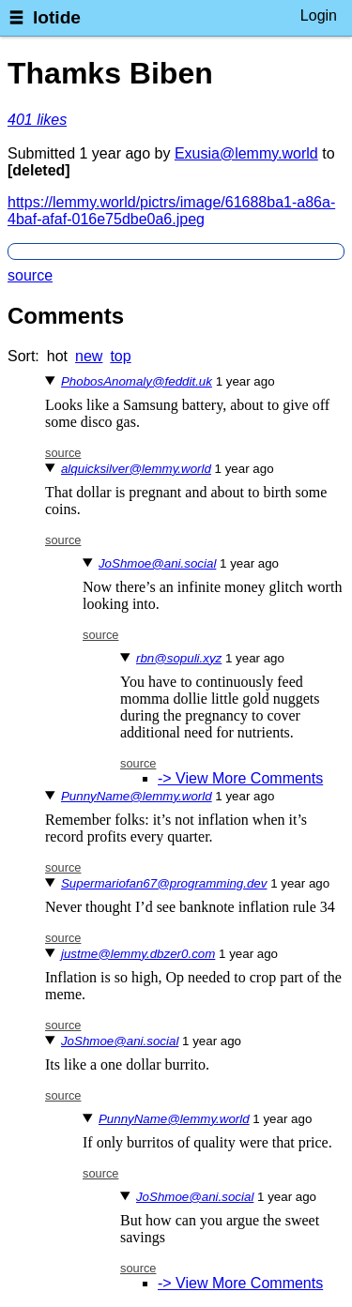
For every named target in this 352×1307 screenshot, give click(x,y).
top (120, 356)
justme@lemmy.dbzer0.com (138, 954)
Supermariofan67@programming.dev (164, 883)
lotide (57, 17)
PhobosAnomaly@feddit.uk (136, 381)
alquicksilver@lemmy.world (136, 469)
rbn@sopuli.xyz (179, 658)
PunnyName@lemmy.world (136, 796)
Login (318, 15)
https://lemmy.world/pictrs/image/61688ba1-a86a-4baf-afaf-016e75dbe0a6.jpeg (171, 210)
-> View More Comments (240, 778)
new (88, 356)
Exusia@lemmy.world (246, 153)
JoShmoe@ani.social (157, 563)
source (30, 275)
